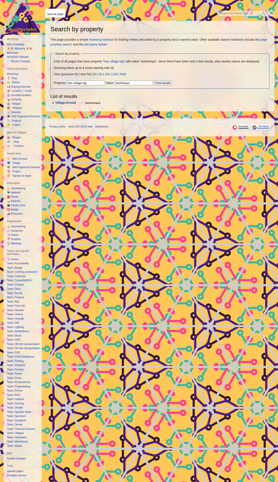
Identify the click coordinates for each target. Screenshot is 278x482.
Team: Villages (15, 433)
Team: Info (13, 322)
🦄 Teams (12, 234)
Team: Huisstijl (15, 318)
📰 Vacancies (15, 230)
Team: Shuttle (15, 407)
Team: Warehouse (17, 441)
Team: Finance (15, 297)
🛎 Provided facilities (19, 95)
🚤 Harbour (13, 201)
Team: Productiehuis (19, 382)
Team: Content (15, 284)
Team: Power (14, 373)
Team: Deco (14, 288)
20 (95, 74)
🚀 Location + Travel (19, 90)
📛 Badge (12, 209)
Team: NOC (14, 339)
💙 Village (13, 162)
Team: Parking (15, 361)
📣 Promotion (15, 213)
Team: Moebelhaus (18, 331)
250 (114, 74)
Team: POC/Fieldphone (20, 356)
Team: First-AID (16, 305)
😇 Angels (13, 124)
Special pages (15, 471)
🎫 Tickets (13, 82)
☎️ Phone (12, 196)
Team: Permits (15, 369)
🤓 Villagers (14, 107)
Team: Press (14, 378)
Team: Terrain (15, 424)
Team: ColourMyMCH (19, 280)
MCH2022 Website (18, 57)
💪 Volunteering (16, 188)
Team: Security (15, 403)
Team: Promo (14, 390)
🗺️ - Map (13, 141)
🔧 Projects (14, 120)
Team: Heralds (15, 310)
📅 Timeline (14, 239)
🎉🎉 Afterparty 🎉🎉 (20, 48)
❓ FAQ (12, 78)
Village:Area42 (65, 102)
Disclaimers (101, 126)
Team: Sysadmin (16, 420)
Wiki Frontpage (16, 44)
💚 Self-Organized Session (23, 167)
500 (122, 74)
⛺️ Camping (14, 99)
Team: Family (14, 293)
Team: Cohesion (16, 276)
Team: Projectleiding (18, 386)
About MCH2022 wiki (80, 126)
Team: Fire (13, 301)
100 (107, 74)
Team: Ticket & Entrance (21, 428)
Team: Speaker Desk (19, 411)
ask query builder (95, 44)
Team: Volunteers (17, 437)
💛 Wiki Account (17, 158)
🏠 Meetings (14, 243)
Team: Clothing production (22, 271)
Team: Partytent (16, 365)
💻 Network (13, 192)
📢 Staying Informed (19, 86)
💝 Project (13, 171)
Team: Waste (14, 445)
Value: (110, 83)
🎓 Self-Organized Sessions (23, 116)
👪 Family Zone (16, 205)
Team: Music (14, 335)
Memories (12, 52)
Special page (55, 14)
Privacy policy (57, 126)
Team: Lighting (15, 327)
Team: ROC (14, 395)
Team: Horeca (15, 314)
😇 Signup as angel (19, 175)
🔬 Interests (14, 112)
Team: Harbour (15, 399)
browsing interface (101, 39)
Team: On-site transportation (23, 348)
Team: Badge (14, 267)
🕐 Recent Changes (18, 61)
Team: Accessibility (18, 263)
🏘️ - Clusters (15, 145)
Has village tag (114, 61)
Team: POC (13, 352)
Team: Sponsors (16, 416)
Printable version (16, 475)
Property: (60, 83)
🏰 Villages (14, 103)
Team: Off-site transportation (23, 344)
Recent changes (16, 458)
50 (101, 74)
